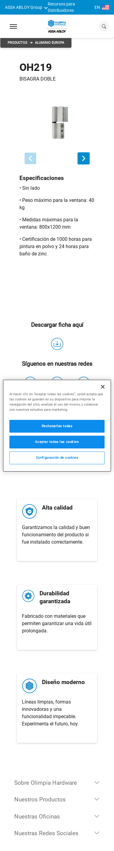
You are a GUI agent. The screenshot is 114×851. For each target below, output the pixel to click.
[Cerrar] (102, 386)
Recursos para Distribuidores (61, 7)
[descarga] (57, 343)
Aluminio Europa (49, 43)
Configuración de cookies (57, 457)
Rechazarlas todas (57, 426)
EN (102, 7)
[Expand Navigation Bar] (13, 26)
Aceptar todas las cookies (57, 442)
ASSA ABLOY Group (23, 7)
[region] (57, 425)
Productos (17, 43)
